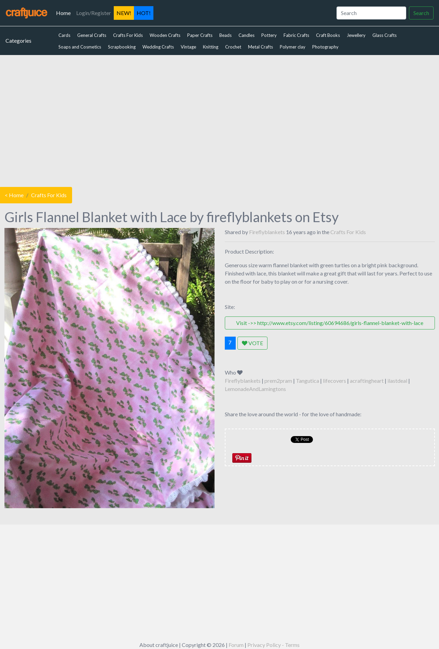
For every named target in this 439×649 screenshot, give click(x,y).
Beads (225, 35)
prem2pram (278, 380)
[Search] (371, 12)
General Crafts (91, 35)
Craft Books (328, 35)
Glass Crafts (384, 35)
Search (421, 13)
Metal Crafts (260, 47)
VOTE (252, 343)
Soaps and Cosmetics (79, 47)
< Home (14, 195)
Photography (325, 47)
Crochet (233, 47)
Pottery (269, 35)
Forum (236, 644)
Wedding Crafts (158, 47)
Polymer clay (292, 47)
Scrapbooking (122, 47)
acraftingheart (367, 380)
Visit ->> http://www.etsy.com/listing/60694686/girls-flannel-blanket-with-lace (329, 323)
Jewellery (356, 35)
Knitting (210, 47)
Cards (64, 35)
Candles (246, 35)
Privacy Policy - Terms (273, 644)
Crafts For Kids (128, 35)
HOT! (144, 13)
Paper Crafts (199, 35)
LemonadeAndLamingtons (255, 389)
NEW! (123, 13)
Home (64, 12)
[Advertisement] (220, 119)
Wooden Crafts (165, 35)
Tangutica (307, 380)
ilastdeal (397, 380)
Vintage (188, 47)
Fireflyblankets (267, 232)
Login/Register (93, 13)
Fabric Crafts (296, 35)
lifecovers (334, 380)
